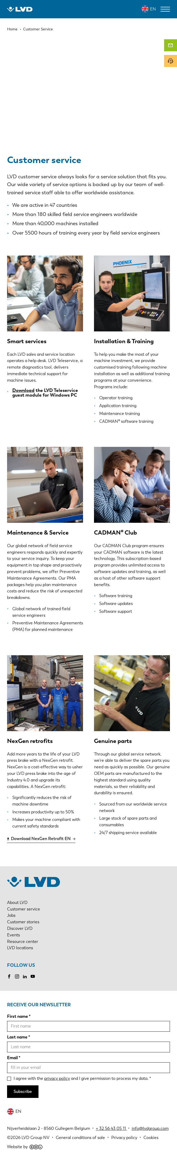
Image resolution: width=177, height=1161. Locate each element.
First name (17, 1016)
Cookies (150, 1137)
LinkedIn (25, 976)
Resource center (22, 941)
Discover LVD (19, 928)
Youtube (33, 976)
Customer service (23, 909)
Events (13, 934)
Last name (17, 1037)
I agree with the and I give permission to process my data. (81, 1078)
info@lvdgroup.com (150, 1128)
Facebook (9, 976)
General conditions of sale (80, 1137)
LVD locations (20, 947)
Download (23, 390)
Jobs (11, 915)
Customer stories (23, 921)
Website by (24, 1146)
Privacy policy (124, 1137)
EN (153, 9)
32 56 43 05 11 (112, 1128)
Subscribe (23, 1091)
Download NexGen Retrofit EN (41, 839)
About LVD (17, 902)
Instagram (17, 976)
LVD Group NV (35, 1137)
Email (12, 1057)
